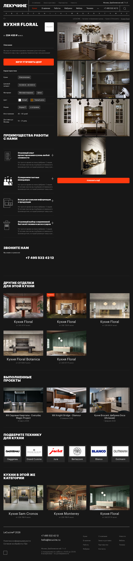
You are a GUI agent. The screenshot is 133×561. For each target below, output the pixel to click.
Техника (122, 545)
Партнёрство (103, 545)
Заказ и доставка (104, 540)
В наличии (87, 540)
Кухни (85, 536)
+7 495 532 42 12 (111, 8)
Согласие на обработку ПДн (15, 544)
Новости (122, 536)
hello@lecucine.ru (50, 540)
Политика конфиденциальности (17, 541)
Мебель (122, 540)
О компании (102, 536)
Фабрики (86, 549)
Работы (86, 545)
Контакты (102, 549)
